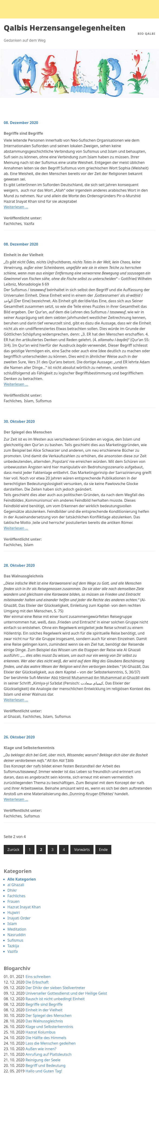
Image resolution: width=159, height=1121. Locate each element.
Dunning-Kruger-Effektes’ (92, 793)
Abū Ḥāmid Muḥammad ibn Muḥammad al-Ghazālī (95, 677)
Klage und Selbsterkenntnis (29, 747)
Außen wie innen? (40, 1048)
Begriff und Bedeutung (45, 1065)
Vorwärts (82, 849)
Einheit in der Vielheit (24, 254)
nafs (37, 766)
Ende (103, 849)
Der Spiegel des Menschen (28, 432)
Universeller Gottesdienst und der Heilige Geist (66, 993)
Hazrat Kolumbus (40, 1032)
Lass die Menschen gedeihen (50, 1043)
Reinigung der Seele (42, 1059)
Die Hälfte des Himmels (45, 1037)
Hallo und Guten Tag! (43, 1071)
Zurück (13, 849)
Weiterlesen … (16, 206)
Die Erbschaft (37, 982)
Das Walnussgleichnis (23, 576)
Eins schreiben (37, 976)
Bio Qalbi (146, 33)
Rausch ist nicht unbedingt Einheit (54, 998)
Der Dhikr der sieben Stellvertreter (55, 987)
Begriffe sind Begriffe (23, 133)
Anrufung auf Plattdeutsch (48, 1054)
